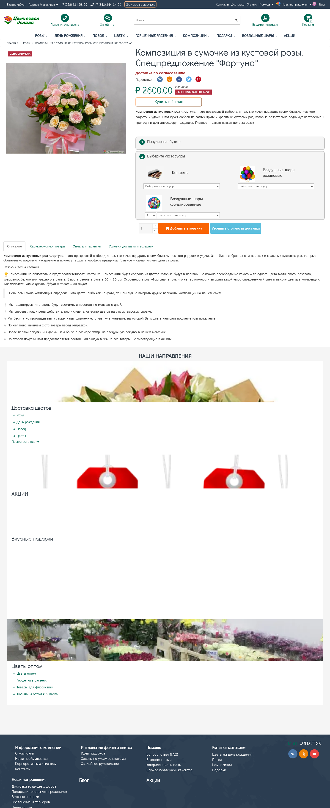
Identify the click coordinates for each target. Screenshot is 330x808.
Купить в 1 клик (169, 101)
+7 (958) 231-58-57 (74, 4)
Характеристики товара (47, 246)
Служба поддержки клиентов (169, 769)
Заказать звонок (140, 4)
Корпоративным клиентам (36, 763)
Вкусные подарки (32, 538)
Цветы (121, 35)
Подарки (226, 35)
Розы (41, 35)
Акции (153, 780)
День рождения (70, 35)
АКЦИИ (289, 35)
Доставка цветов (31, 407)
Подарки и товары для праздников (39, 791)
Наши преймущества (31, 758)
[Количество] (146, 228)
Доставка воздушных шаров (34, 786)
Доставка (238, 4)
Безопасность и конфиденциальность (163, 762)
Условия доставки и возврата (131, 246)
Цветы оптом (27, 665)
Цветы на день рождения (232, 754)
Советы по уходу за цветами (103, 758)
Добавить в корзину (183, 228)
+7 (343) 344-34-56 (106, 4)
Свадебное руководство (100, 763)
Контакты (222, 4)
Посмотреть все (23, 441)
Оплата (252, 4)
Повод (100, 35)
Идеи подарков (93, 753)
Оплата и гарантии (87, 246)
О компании (24, 753)
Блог (322, 4)
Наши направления (297, 4)
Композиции (196, 35)
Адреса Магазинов (43, 4)
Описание (14, 246)
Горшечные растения (155, 35)
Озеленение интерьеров (31, 801)
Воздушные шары (259, 35)
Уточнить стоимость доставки (236, 228)
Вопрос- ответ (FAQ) (162, 754)
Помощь (266, 4)
